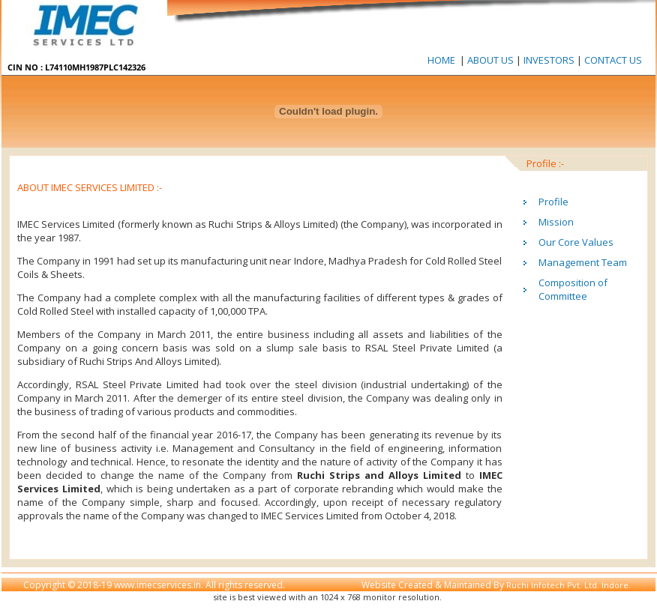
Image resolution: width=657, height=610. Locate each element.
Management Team (582, 262)
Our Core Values (576, 242)
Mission (556, 222)
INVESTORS (549, 60)
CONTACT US (612, 60)
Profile (553, 201)
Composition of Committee (573, 289)
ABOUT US (491, 60)
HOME (441, 60)
